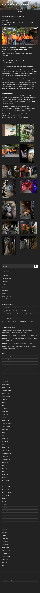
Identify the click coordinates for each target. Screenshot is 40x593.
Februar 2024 (5, 417)
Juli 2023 (4, 432)
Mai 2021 (4, 505)
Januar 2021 (5, 514)
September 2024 (6, 396)
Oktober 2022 (6, 456)
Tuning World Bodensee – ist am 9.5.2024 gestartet (24, 335)
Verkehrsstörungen (7, 296)
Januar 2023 (5, 447)
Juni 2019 (4, 565)
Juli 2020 (4, 529)
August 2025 (5, 366)
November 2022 (6, 453)
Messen (4, 284)
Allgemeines (5, 275)
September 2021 (6, 493)
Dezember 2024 (6, 387)
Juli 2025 (4, 369)
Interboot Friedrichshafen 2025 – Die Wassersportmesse (17, 318)
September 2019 (6, 556)
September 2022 (6, 459)
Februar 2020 (5, 544)
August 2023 (5, 429)
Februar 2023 (5, 444)
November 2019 (6, 553)
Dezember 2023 (6, 423)
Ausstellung (5, 281)
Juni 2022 (4, 468)
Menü (20, 11)
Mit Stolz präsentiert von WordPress (19, 589)
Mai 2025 (4, 372)
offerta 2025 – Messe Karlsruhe (10, 308)
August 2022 (5, 462)
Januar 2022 (5, 480)
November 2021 (6, 486)
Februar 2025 (5, 381)
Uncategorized (6, 290)
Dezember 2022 (6, 450)
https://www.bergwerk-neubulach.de (11, 115)
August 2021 (5, 495)
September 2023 (6, 426)
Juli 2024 (4, 402)
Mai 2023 (4, 435)
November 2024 (6, 390)
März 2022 (5, 477)
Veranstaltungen (6, 293)
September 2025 (6, 363)
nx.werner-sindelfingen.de (15, 4)
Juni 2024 (4, 405)
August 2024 (5, 399)
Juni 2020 (4, 532)
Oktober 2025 (6, 360)
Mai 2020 (4, 535)
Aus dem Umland (6, 278)
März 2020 (5, 541)
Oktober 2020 (6, 523)
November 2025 (6, 357)
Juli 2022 (4, 465)
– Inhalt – (6, 298)
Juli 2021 (4, 499)
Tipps (3, 287)
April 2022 (5, 474)
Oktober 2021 (5, 489)
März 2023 (5, 441)
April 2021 (4, 508)
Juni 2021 (4, 502)
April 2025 (5, 375)
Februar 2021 (5, 511)
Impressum (4, 582)
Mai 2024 (4, 408)
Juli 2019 (4, 562)
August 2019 (5, 559)
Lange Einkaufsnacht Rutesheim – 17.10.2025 (14, 311)
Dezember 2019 (6, 550)
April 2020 (5, 538)
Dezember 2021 (6, 483)
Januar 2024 (5, 420)
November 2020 (6, 520)
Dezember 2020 (6, 517)
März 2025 (5, 378)
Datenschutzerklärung (7, 580)
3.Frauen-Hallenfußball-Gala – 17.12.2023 (21, 343)
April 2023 (5, 438)
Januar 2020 (5, 547)
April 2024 (5, 411)
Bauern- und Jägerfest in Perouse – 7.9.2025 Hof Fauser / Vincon (18, 321)
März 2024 (5, 414)
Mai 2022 (4, 471)
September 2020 (6, 526)
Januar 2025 (5, 384)
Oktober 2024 (6, 393)
